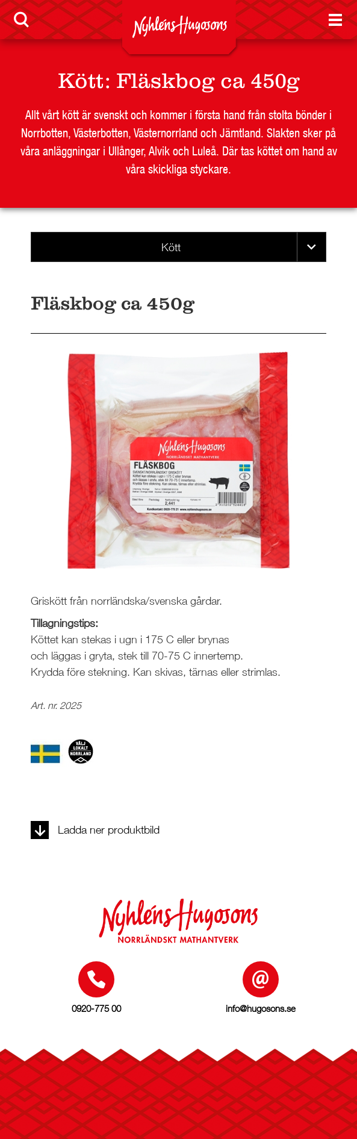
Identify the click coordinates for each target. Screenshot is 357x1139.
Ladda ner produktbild (95, 829)
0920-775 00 (96, 1008)
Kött (81, 80)
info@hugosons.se (261, 1008)
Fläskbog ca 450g (208, 80)
